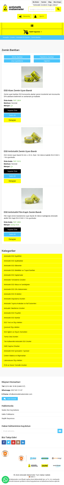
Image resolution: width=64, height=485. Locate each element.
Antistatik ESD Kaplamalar (13, 275)
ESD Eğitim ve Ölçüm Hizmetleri (15, 332)
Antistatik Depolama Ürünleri (14, 299)
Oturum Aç (26, 16)
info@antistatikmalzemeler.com (20, 394)
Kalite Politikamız (8, 414)
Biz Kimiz (36, 2)
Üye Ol (42, 16)
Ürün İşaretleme (17, 61)
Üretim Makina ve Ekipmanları (15, 356)
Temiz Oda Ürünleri (11, 337)
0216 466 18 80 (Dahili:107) (15, 386)
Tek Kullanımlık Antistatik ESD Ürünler (17, 341)
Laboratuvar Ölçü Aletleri (13, 360)
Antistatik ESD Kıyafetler (13, 256)
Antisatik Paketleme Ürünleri (14, 308)
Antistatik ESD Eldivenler (13, 265)
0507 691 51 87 (16, 390)
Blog (49, 2)
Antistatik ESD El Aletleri (12, 294)
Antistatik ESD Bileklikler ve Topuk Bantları (19, 270)
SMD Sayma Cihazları (12, 346)
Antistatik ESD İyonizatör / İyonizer (16, 351)
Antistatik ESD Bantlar (23, 37)
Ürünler (12, 37)
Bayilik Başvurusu (8, 418)
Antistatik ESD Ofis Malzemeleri (15, 289)
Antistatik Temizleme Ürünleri (14, 280)
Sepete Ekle (12, 110)
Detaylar (12, 120)
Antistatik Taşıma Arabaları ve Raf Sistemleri (20, 303)
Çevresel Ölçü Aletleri (11, 327)
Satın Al (12, 115)
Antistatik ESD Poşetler (12, 313)
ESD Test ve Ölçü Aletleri (13, 322)
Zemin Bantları (36, 37)
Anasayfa (6, 37)
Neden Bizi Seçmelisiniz (10, 410)
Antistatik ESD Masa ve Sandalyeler (17, 284)
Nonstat (14, 103)
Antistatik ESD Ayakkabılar (13, 261)
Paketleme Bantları (47, 57)
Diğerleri (47, 61)
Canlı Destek (9, 399)
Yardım (43, 2)
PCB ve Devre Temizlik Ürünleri (15, 365)
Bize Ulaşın (57, 2)
